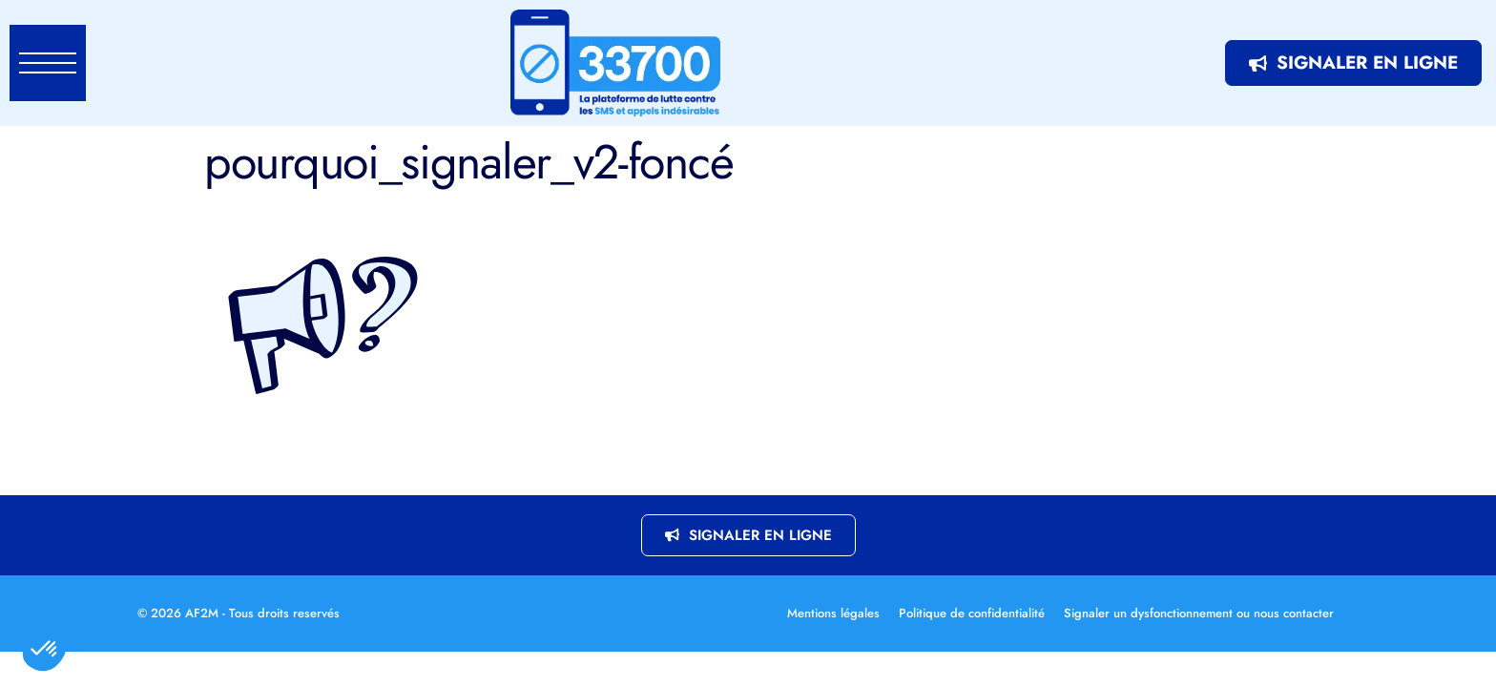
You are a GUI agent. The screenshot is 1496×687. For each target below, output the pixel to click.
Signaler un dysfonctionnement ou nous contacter (1199, 613)
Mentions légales (833, 613)
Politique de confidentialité (972, 613)
